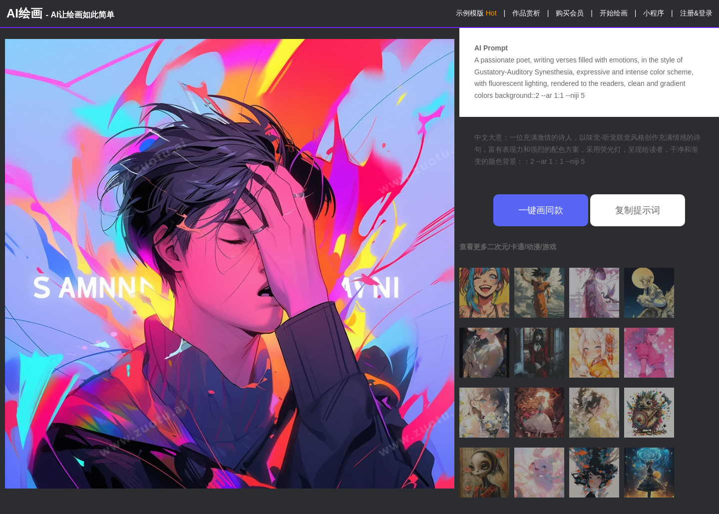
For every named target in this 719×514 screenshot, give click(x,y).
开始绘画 (614, 13)
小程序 (653, 13)
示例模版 (476, 13)
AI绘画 (60, 13)
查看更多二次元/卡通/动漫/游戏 (507, 247)
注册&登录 (696, 13)
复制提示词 (637, 210)
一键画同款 (540, 210)
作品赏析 (526, 13)
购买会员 (570, 13)
